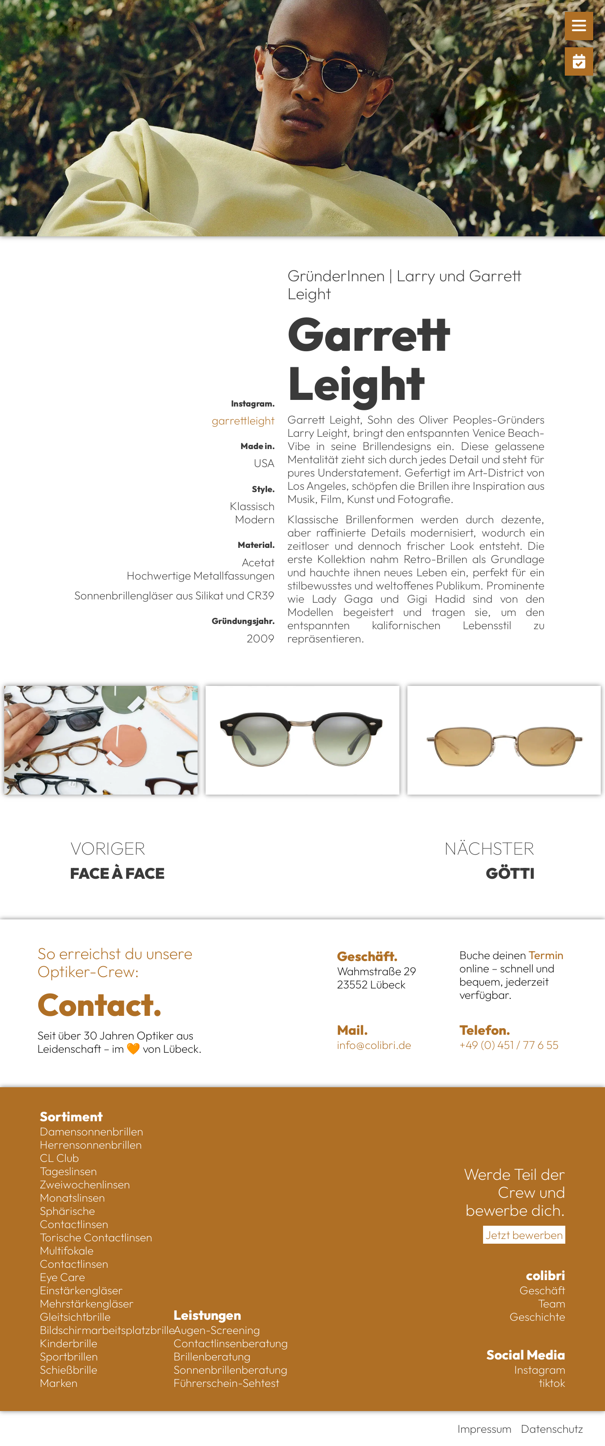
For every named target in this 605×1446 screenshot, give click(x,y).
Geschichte (537, 1316)
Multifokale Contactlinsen (74, 1257)
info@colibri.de (374, 1045)
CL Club (59, 1157)
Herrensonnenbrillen (91, 1144)
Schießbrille (68, 1369)
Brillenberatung (212, 1356)
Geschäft (542, 1290)
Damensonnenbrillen (91, 1131)
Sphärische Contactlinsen (74, 1217)
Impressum (484, 1428)
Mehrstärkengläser (87, 1303)
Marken (59, 1382)
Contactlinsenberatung (230, 1343)
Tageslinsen (68, 1171)
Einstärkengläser (81, 1290)
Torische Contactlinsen (96, 1237)
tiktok (552, 1382)
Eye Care (62, 1276)
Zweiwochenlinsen (85, 1184)
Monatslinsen (72, 1197)
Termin (545, 955)
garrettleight (243, 420)
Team (551, 1303)
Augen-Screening (216, 1329)
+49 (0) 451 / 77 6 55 (509, 1045)
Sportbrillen (69, 1356)
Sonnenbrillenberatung (230, 1369)
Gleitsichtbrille (75, 1316)
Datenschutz (552, 1428)
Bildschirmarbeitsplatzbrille (102, 1329)
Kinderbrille (68, 1343)
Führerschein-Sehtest (226, 1382)
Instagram (539, 1369)
